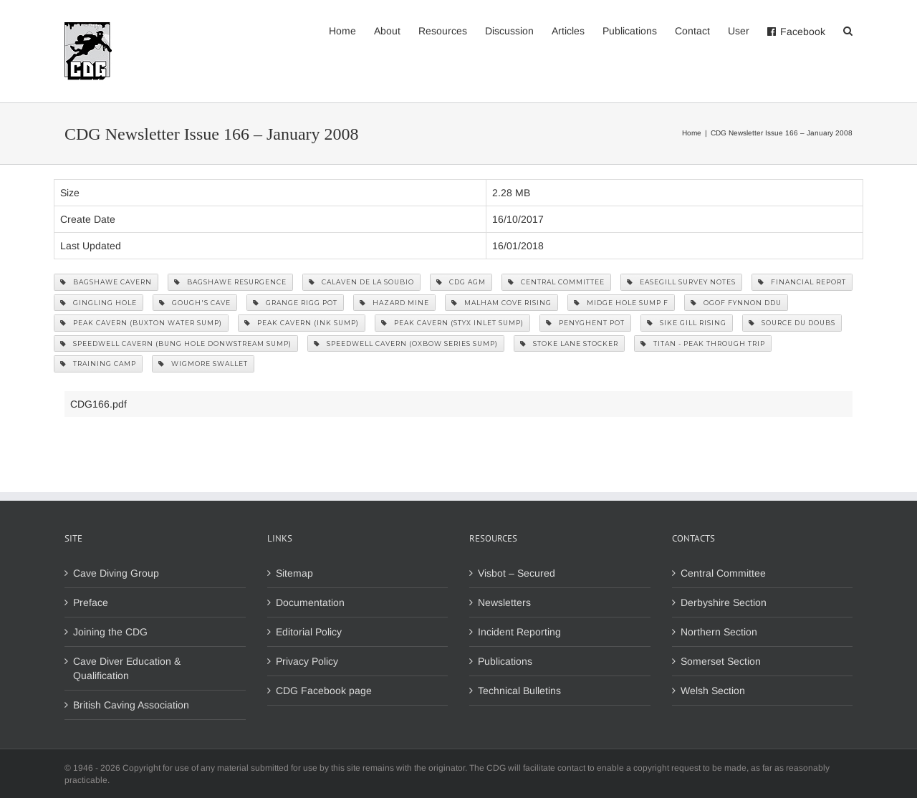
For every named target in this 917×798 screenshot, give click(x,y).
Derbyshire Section (724, 602)
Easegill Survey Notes (681, 282)
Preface (90, 602)
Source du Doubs (792, 323)
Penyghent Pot (585, 323)
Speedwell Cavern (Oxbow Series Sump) (406, 343)
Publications (505, 661)
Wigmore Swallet (203, 363)
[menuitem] (351, 30)
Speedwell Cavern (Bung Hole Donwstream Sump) (176, 343)
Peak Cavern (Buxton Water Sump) (141, 323)
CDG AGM (461, 282)
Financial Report (802, 282)
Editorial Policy (309, 632)
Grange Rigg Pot (295, 303)
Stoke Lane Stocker (569, 343)
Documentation (310, 602)
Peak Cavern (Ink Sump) (301, 323)
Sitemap (294, 573)
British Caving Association (131, 705)
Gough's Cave (195, 303)
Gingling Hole (98, 303)
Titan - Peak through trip (702, 343)
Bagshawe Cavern (106, 282)
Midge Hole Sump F (621, 303)
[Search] (848, 30)
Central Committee (556, 282)
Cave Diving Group (116, 573)
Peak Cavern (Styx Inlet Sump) (452, 323)
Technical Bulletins (519, 690)
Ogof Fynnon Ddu (736, 303)
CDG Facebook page (324, 690)
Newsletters (504, 602)
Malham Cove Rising (501, 303)
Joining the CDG (110, 632)
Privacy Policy (307, 661)
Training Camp (98, 363)
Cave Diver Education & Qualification (127, 668)
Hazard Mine (394, 303)
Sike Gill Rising (686, 323)
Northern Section (719, 632)
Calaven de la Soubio (361, 282)
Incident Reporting (519, 632)
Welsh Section (713, 690)
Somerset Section (721, 661)
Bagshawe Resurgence (230, 282)
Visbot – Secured (516, 573)
